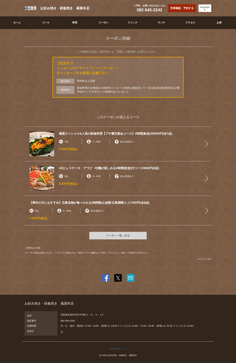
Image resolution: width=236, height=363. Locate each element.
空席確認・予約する (182, 8)
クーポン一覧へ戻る (118, 235)
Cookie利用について (118, 349)
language (205, 7)
